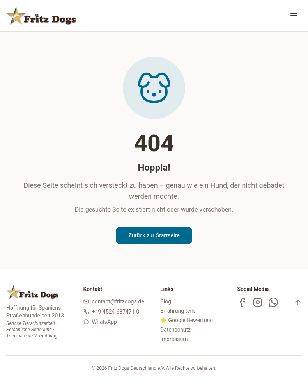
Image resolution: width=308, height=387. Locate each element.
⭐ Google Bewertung (186, 320)
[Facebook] (242, 302)
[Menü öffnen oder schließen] (294, 15)
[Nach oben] (298, 302)
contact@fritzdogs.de (118, 301)
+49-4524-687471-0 (116, 312)
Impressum (174, 339)
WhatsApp (104, 322)
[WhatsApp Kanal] (273, 302)
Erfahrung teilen (179, 311)
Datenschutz (175, 329)
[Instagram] (257, 302)
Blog (165, 301)
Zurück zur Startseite (153, 235)
